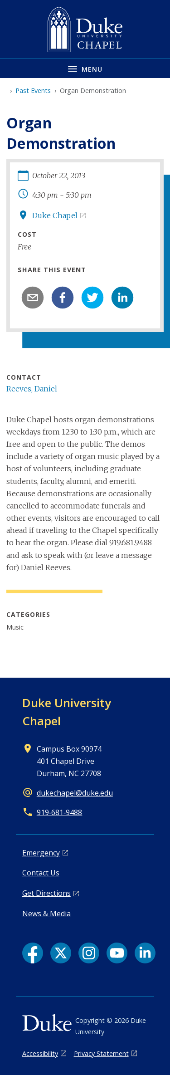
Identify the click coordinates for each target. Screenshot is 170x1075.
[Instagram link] (88, 953)
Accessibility (40, 1053)
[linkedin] (122, 297)
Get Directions (46, 893)
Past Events (33, 90)
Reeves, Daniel (31, 388)
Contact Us (40, 873)
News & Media (46, 914)
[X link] (60, 953)
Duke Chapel (55, 215)
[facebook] (62, 297)
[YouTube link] (117, 953)
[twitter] (92, 297)
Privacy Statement (101, 1053)
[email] (32, 297)
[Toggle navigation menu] (85, 68)
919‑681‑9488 (60, 812)
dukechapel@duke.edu (75, 793)
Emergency (41, 853)
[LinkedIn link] (145, 953)
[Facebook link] (32, 953)
